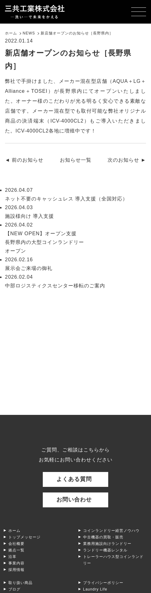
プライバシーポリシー (103, 583)
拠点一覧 (16, 550)
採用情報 (16, 570)
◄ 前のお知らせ (24, 160)
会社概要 (16, 543)
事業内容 (16, 563)
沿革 (12, 557)
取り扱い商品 (20, 583)
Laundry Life (95, 589)
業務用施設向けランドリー (107, 543)
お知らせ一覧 (75, 160)
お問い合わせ (74, 499)
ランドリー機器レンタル (105, 550)
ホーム (14, 530)
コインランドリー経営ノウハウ (111, 530)
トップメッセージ (24, 537)
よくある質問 (74, 479)
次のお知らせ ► (127, 160)
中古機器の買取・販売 (103, 537)
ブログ (14, 589)
